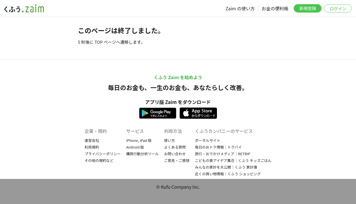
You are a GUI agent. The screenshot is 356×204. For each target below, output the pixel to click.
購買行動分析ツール (142, 153)
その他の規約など (99, 160)
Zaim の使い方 (240, 8)
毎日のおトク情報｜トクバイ (218, 147)
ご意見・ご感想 (176, 160)
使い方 (169, 140)
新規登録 (307, 8)
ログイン (338, 8)
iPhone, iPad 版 (139, 140)
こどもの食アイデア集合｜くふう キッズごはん (233, 160)
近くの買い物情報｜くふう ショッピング (228, 173)
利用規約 (92, 147)
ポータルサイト (207, 140)
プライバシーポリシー (103, 153)
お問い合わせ (175, 153)
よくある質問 (175, 147)
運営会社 (92, 140)
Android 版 (135, 147)
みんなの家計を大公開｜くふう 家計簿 (226, 167)
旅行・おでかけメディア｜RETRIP (222, 153)
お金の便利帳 (275, 8)
